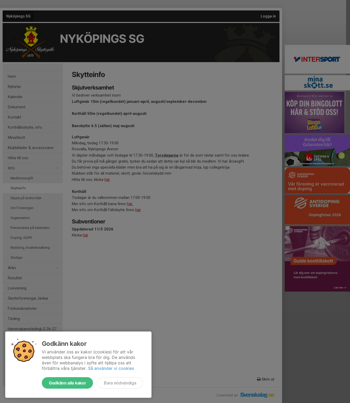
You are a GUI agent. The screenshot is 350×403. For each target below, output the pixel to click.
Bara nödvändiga (120, 383)
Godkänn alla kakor (67, 383)
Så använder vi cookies (111, 368)
